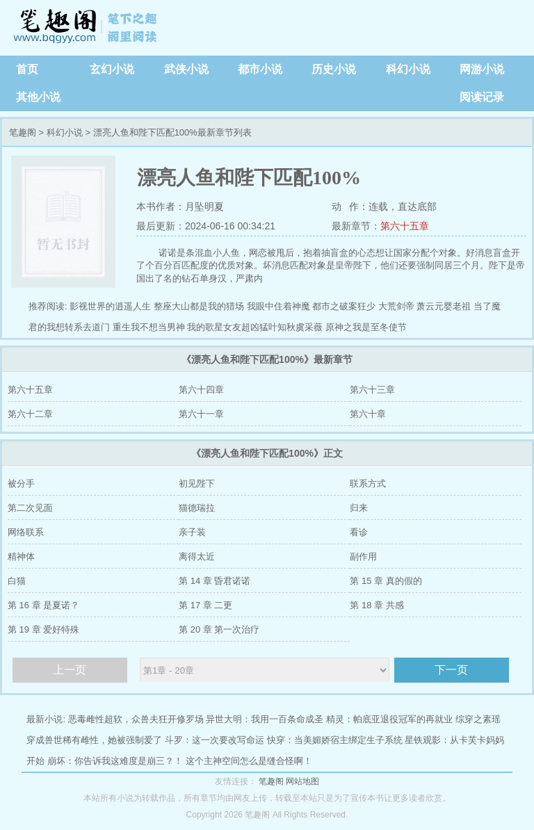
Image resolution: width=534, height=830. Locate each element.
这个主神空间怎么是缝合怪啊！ (249, 761)
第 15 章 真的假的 (385, 581)
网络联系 (26, 532)
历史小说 (334, 69)
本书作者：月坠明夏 (180, 206)
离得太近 (197, 556)
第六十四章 (201, 389)
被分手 (21, 483)
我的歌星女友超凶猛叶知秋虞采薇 (255, 327)
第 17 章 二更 (205, 605)
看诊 (359, 532)
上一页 (69, 670)
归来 (359, 508)
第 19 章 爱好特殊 (43, 629)
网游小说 (482, 69)
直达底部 (417, 206)
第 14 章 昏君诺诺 (214, 581)
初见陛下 (197, 483)
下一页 (451, 670)
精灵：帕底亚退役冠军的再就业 (389, 719)
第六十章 (368, 414)
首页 (27, 69)
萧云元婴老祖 (443, 306)
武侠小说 (186, 69)
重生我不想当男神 (149, 327)
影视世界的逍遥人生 (110, 306)
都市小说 (260, 69)
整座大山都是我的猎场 (199, 306)
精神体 (21, 556)
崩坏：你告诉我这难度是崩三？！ (115, 761)
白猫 (17, 581)
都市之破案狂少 (343, 306)
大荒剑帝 (396, 306)
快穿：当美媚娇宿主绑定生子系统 (335, 740)
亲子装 (192, 532)
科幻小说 (408, 69)
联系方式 (368, 483)
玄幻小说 (112, 69)
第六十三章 (372, 389)
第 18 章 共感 (376, 605)
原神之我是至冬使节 (366, 327)
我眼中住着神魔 (278, 306)
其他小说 (38, 97)
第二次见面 (30, 508)
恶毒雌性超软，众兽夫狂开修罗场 (136, 719)
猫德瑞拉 (197, 508)
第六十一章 (201, 414)
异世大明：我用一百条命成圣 (264, 719)
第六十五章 (404, 225)
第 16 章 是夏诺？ (43, 605)
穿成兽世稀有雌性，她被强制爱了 (94, 740)
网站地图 (302, 781)
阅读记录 (482, 97)
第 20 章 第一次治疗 (219, 629)
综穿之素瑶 (478, 719)
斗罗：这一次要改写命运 (214, 740)
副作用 (363, 556)
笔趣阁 (86, 28)
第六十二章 (30, 414)
